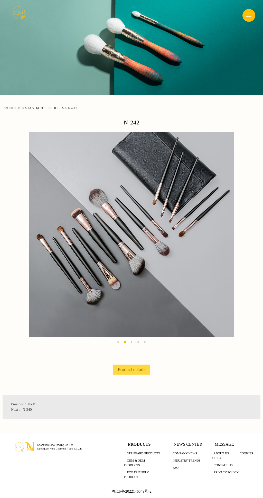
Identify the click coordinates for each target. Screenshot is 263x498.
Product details (131, 369)
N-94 (32, 404)
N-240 (27, 410)
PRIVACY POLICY (226, 472)
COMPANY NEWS (185, 453)
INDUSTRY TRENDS (187, 460)
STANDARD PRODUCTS (44, 108)
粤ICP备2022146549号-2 (131, 491)
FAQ (176, 468)
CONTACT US (223, 465)
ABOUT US (221, 453)
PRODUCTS (12, 108)
